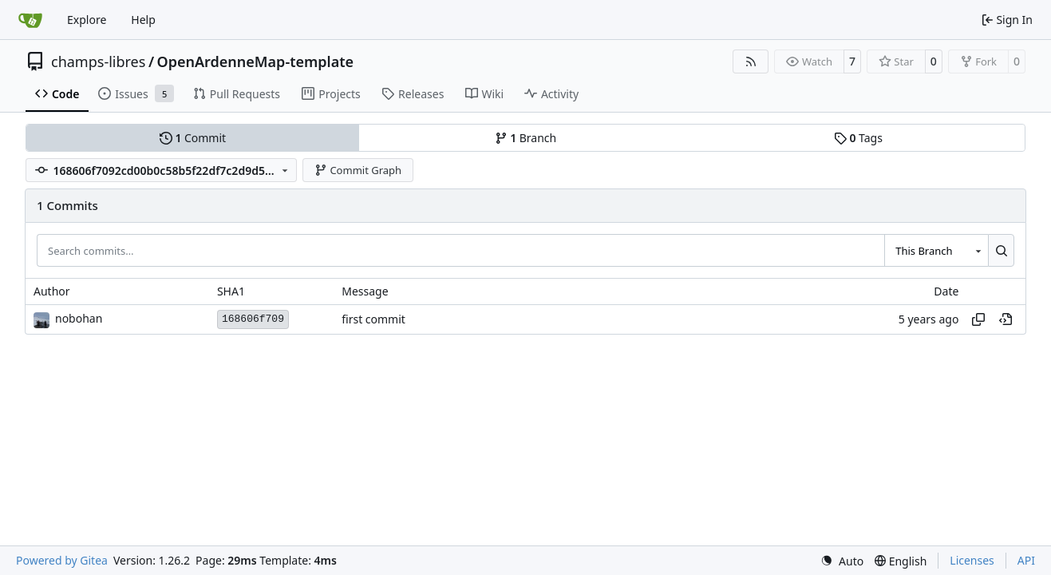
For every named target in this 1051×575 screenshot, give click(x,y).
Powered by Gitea (62, 560)
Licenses (972, 560)
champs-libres (98, 61)
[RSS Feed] (751, 61)
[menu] (841, 561)
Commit (193, 137)
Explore (86, 19)
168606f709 (253, 319)
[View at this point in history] (1005, 319)
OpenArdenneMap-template (255, 61)
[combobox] (936, 250)
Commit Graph (357, 170)
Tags (858, 137)
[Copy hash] (978, 319)
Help (143, 19)
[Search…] (1001, 250)
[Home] (30, 20)
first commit (373, 319)
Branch (526, 137)
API (1026, 560)
